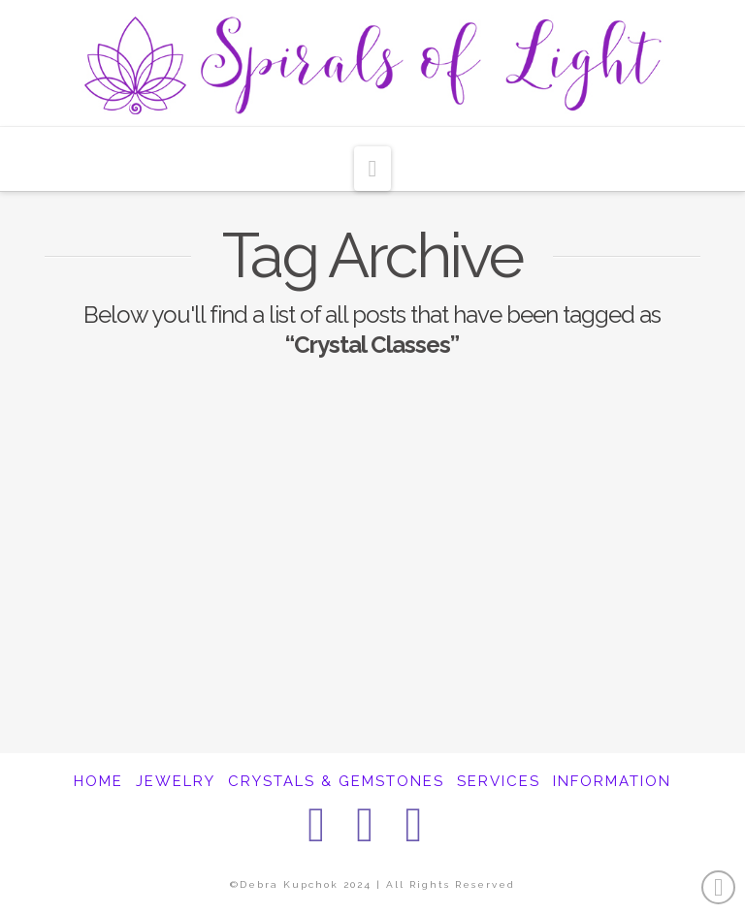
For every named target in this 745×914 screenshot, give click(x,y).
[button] (373, 168)
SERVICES (498, 781)
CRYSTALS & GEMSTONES (336, 781)
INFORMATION (612, 781)
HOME (98, 781)
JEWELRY (175, 781)
